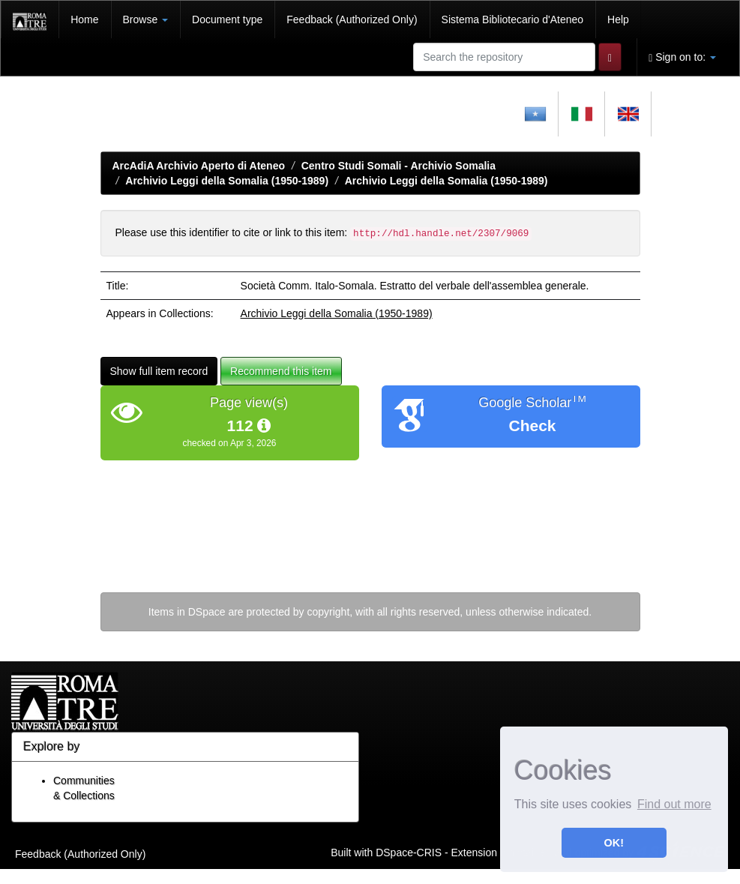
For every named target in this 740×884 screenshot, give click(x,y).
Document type (227, 19)
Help (618, 19)
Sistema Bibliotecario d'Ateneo (512, 19)
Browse (146, 19)
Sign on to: (682, 57)
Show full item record (159, 371)
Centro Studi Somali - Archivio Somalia (398, 166)
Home (84, 19)
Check (532, 425)
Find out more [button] (674, 804)
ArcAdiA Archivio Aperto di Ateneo (199, 166)
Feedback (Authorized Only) (351, 19)
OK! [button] (614, 843)
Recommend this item (280, 371)
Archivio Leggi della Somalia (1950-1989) (226, 181)
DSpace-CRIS (409, 852)
